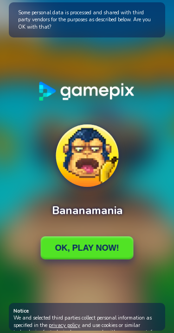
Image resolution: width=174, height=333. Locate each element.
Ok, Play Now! (87, 248)
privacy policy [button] (64, 325)
